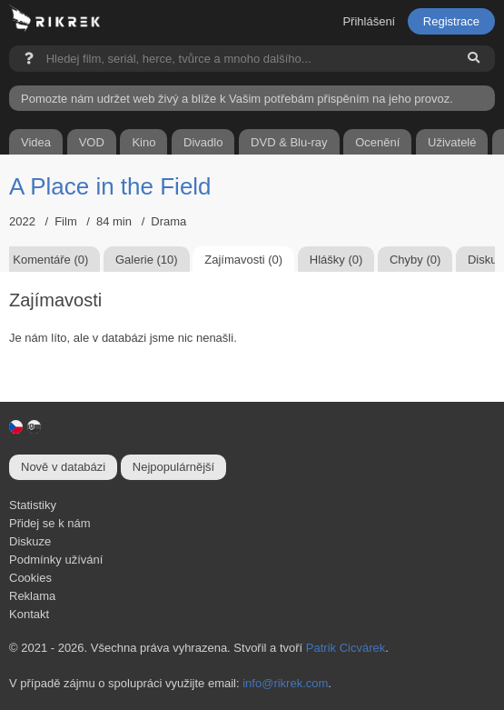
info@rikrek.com (285, 683)
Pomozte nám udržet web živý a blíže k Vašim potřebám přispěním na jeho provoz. (237, 98)
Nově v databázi (63, 467)
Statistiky (32, 505)
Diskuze (30, 541)
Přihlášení (368, 21)
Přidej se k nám (50, 523)
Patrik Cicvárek (345, 648)
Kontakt (29, 614)
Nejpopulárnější (173, 467)
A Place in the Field (110, 186)
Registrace (451, 21)
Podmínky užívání (56, 559)
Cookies (30, 578)
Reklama (32, 596)
